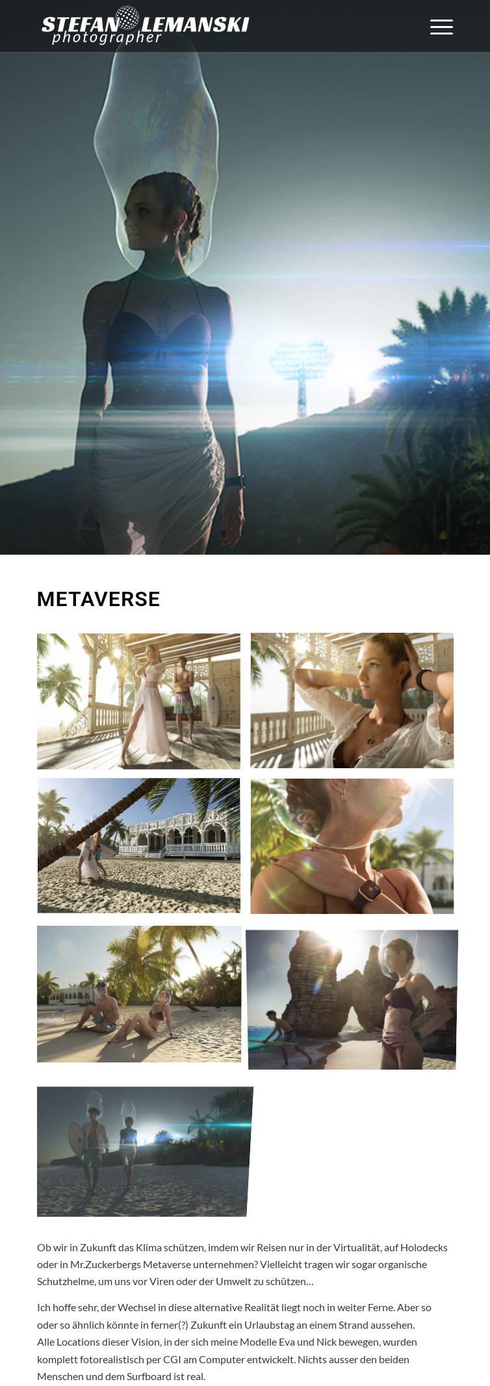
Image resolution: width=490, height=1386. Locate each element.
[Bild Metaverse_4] (357, 852)
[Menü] (435, 26)
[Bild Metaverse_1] (144, 706)
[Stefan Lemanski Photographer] (203, 26)
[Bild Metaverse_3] (144, 852)
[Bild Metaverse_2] (357, 706)
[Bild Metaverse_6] (357, 998)
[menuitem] (435, 26)
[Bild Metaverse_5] (144, 998)
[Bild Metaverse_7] (144, 1144)
